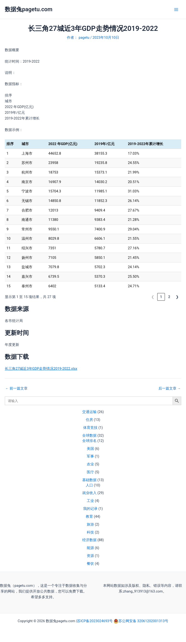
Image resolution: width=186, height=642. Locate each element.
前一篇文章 (16, 388)
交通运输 (89, 412)
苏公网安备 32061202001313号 (143, 621)
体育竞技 (90, 427)
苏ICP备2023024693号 (95, 621)
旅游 (90, 524)
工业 (90, 501)
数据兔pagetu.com (28, 9)
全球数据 (89, 435)
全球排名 (89, 441)
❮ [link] (152, 297)
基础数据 (89, 480)
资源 (90, 556)
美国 (90, 448)
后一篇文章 (169, 388)
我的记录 (90, 508)
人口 (89, 485)
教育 (89, 516)
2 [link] (169, 297)
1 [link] (161, 297)
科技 (90, 532)
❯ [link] (177, 297)
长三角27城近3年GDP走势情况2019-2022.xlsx (41, 368)
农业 (90, 464)
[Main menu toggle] (176, 10)
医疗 (90, 472)
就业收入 (89, 493)
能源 (90, 548)
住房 (89, 420)
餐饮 (90, 563)
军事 (90, 456)
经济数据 (89, 540)
